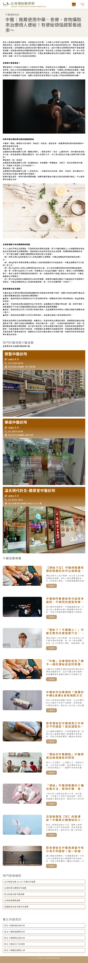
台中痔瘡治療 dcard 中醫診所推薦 (19, 881)
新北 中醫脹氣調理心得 (14, 950)
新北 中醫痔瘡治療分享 (14, 925)
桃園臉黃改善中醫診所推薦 (16, 906)
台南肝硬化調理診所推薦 (15, 888)
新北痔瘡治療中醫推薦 (14, 894)
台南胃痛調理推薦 (12, 900)
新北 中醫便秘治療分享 (14, 937)
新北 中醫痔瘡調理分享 (14, 931)
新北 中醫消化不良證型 (14, 944)
